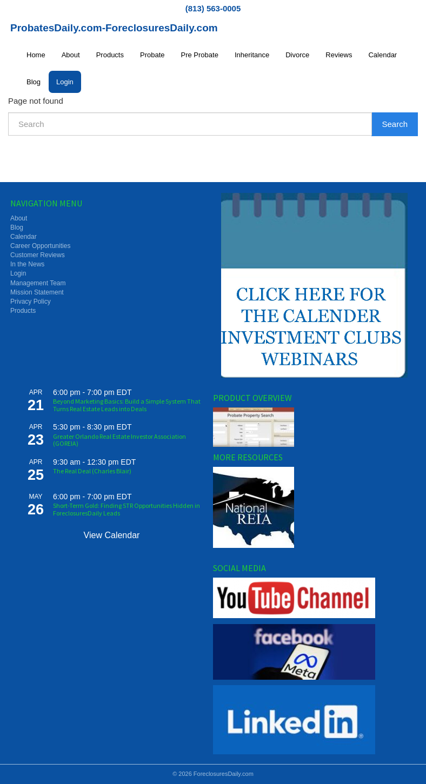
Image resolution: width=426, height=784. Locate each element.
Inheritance (252, 55)
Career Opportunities (40, 246)
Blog (33, 82)
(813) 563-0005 (213, 8)
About (71, 55)
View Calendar (112, 535)
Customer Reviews (37, 255)
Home (35, 55)
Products (110, 55)
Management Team (38, 283)
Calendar (382, 55)
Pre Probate (199, 55)
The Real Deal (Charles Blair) (92, 471)
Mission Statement (37, 292)
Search (395, 124)
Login (65, 82)
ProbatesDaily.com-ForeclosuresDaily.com (114, 27)
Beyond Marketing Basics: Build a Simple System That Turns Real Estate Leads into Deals (127, 404)
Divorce (297, 55)
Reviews (338, 55)
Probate (152, 55)
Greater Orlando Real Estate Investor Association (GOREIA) (119, 439)
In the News (27, 264)
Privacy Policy (30, 301)
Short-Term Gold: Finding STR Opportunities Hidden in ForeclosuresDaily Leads (126, 509)
